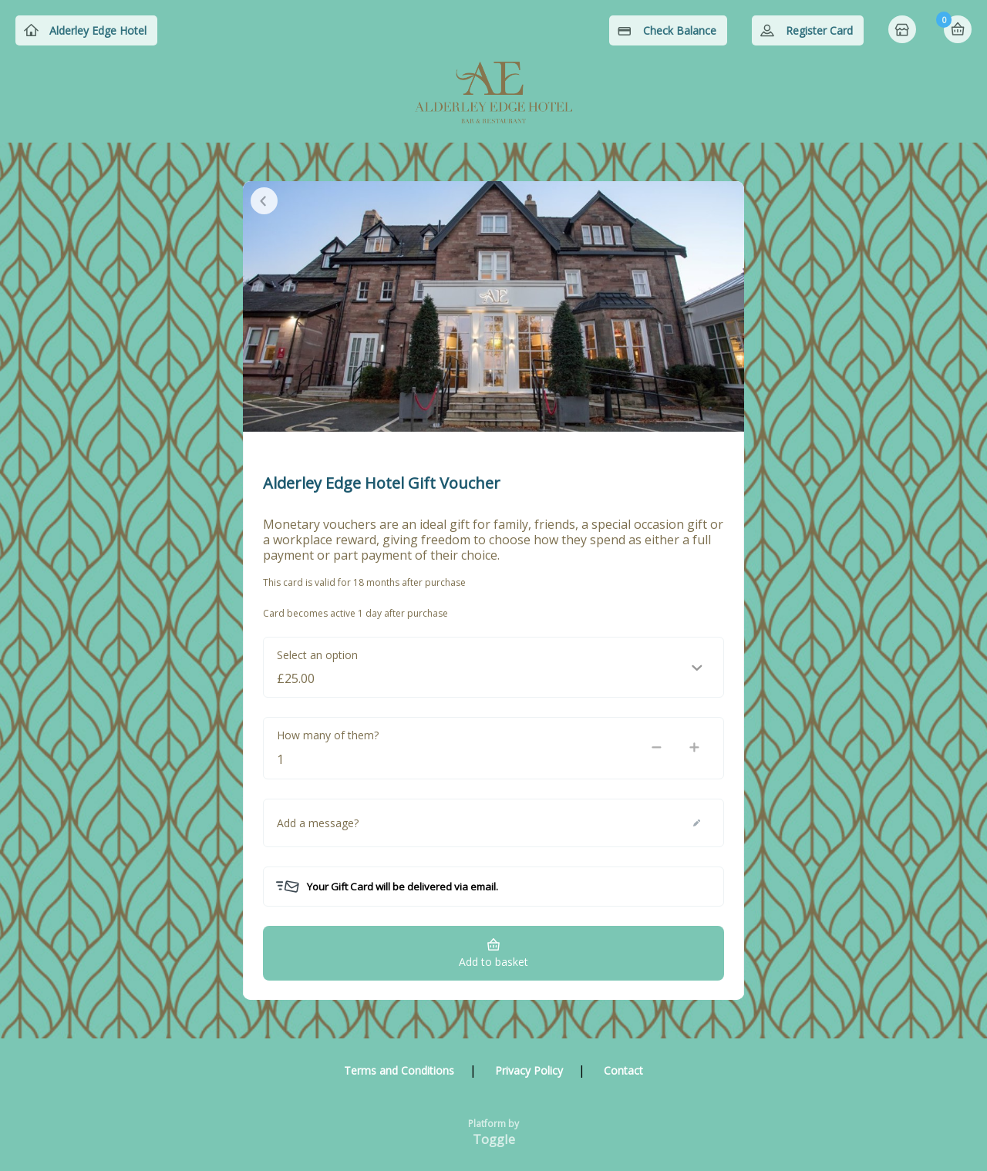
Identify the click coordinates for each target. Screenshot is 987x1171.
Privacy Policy (529, 1070)
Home (903, 30)
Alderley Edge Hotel (98, 30)
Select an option (317, 655)
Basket (958, 29)
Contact (623, 1070)
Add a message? (318, 823)
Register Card (819, 30)
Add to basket (493, 961)
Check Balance (679, 30)
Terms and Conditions (399, 1070)
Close (264, 200)
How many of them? (328, 735)
